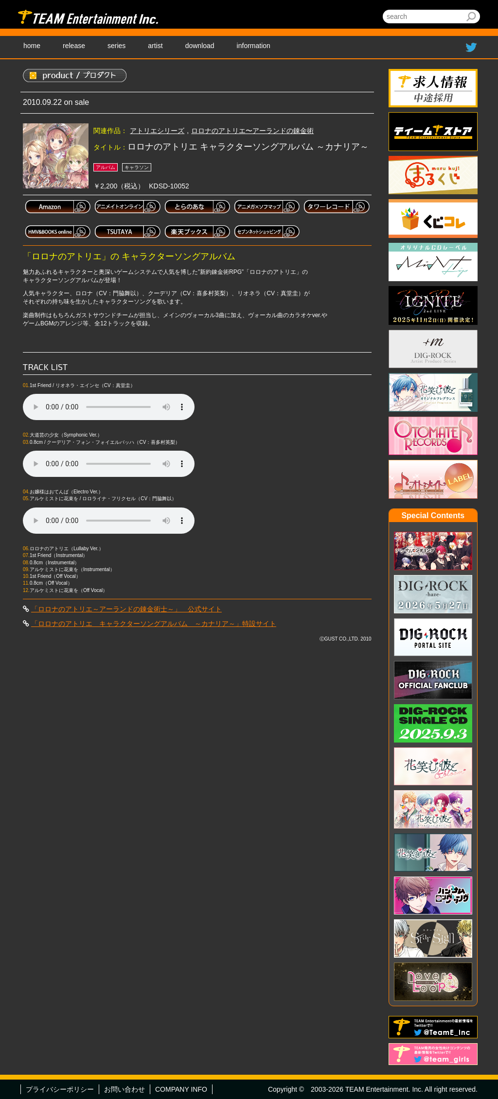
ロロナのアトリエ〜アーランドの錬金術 (252, 131)
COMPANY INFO (181, 1089)
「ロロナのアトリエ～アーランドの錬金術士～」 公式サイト (126, 609)
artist (155, 46)
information (253, 46)
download (199, 46)
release (74, 46)
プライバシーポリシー (60, 1089)
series (116, 46)
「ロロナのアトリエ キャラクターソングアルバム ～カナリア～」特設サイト (153, 623)
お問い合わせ (124, 1089)
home (31, 46)
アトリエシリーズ (157, 131)
